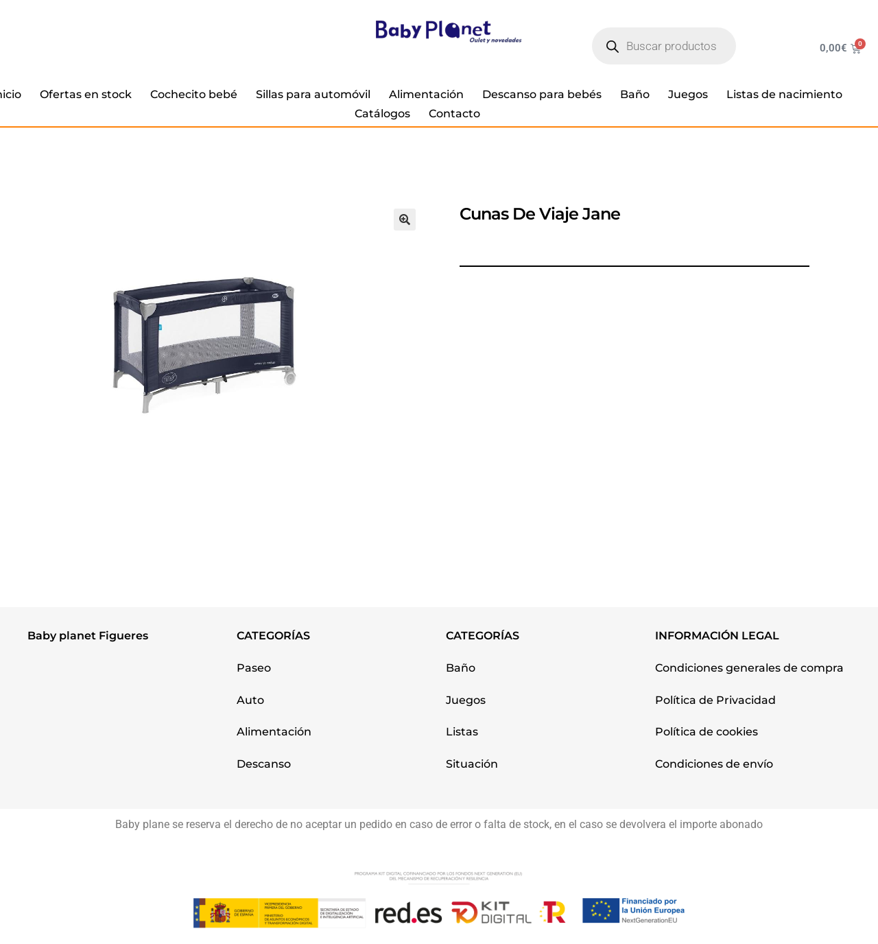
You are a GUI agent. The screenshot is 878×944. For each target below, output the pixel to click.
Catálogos (382, 113)
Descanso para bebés (542, 94)
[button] (405, 220)
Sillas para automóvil (313, 94)
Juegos (688, 94)
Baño (635, 94)
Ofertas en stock (86, 94)
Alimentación (426, 94)
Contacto (454, 113)
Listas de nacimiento (784, 94)
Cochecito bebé (193, 94)
